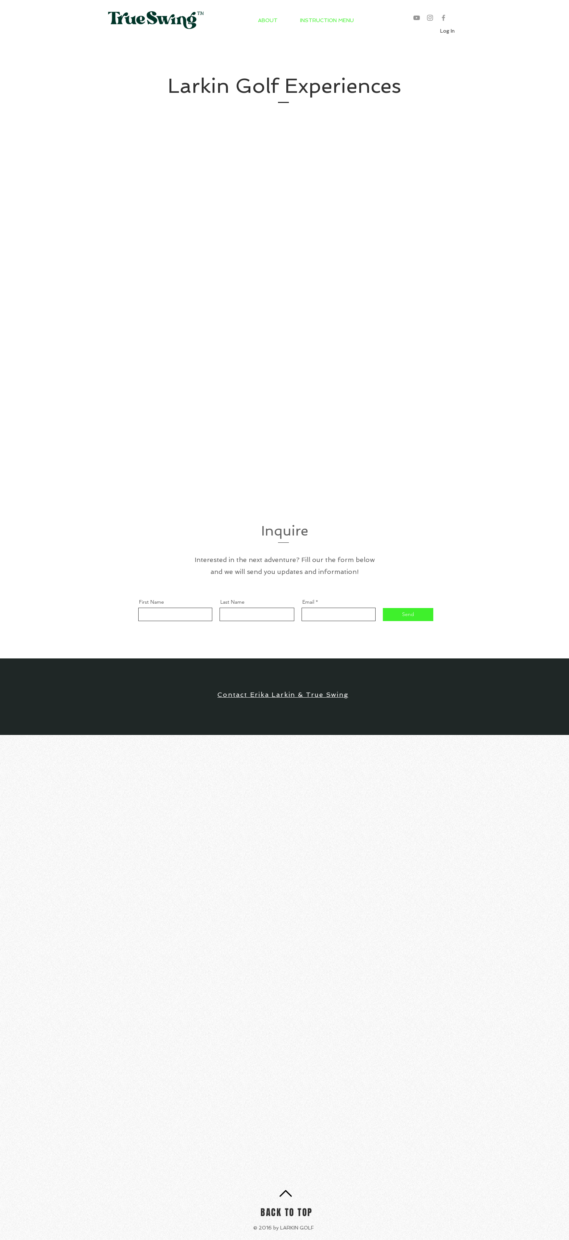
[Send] (408, 614)
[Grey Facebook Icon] (443, 18)
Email (308, 601)
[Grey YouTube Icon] (417, 18)
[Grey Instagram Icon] (430, 18)
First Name (151, 601)
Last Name (232, 601)
